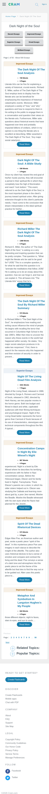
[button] (4, 4)
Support (9, 723)
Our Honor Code (13, 747)
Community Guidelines (15, 743)
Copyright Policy (12, 739)
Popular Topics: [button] (28, 653)
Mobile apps (10, 699)
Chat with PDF (12, 702)
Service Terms (11, 754)
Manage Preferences (15, 758)
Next (7, 642)
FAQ (7, 719)
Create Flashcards (16, 679)
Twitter (14, 777)
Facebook (16, 771)
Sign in (44, 4)
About (8, 715)
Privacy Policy (11, 750)
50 (35, 637)
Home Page (11, 16)
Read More (24, 144)
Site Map (9, 726)
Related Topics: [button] (28, 648)
